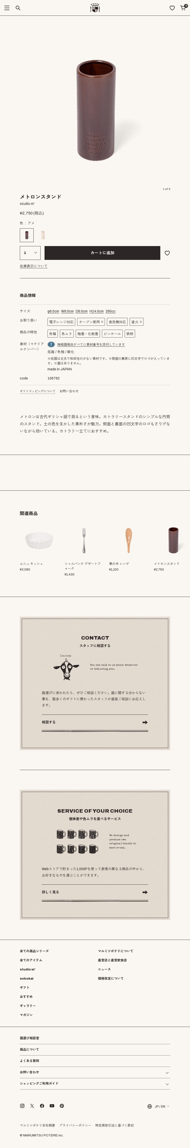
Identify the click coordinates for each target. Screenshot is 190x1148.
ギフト (24, 987)
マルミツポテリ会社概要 (37, 1125)
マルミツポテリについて (115, 951)
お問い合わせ (69, 391)
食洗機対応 (117, 322)
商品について (29, 1049)
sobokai (26, 978)
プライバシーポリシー (75, 1125)
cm (53, 311)
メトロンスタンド (167, 563)
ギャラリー (28, 1006)
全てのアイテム (31, 960)
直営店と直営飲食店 (112, 960)
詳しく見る (50, 892)
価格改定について (111, 978)
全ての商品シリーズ (34, 951)
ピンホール (112, 334)
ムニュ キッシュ (31, 563)
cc (111, 311)
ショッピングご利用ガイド (39, 1083)
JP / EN (156, 1106)
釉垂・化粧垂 (87, 334)
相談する (49, 722)
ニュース (104, 969)
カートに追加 (102, 253)
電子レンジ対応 (61, 322)
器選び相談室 (29, 1038)
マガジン (26, 1015)
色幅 (52, 334)
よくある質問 (29, 1061)
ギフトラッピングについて (37, 391)
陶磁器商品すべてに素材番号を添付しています (91, 344)
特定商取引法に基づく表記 (114, 1125)
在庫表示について (34, 266)
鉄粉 (129, 334)
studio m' (27, 969)
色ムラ (67, 334)
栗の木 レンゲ (119, 563)
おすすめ (26, 997)
